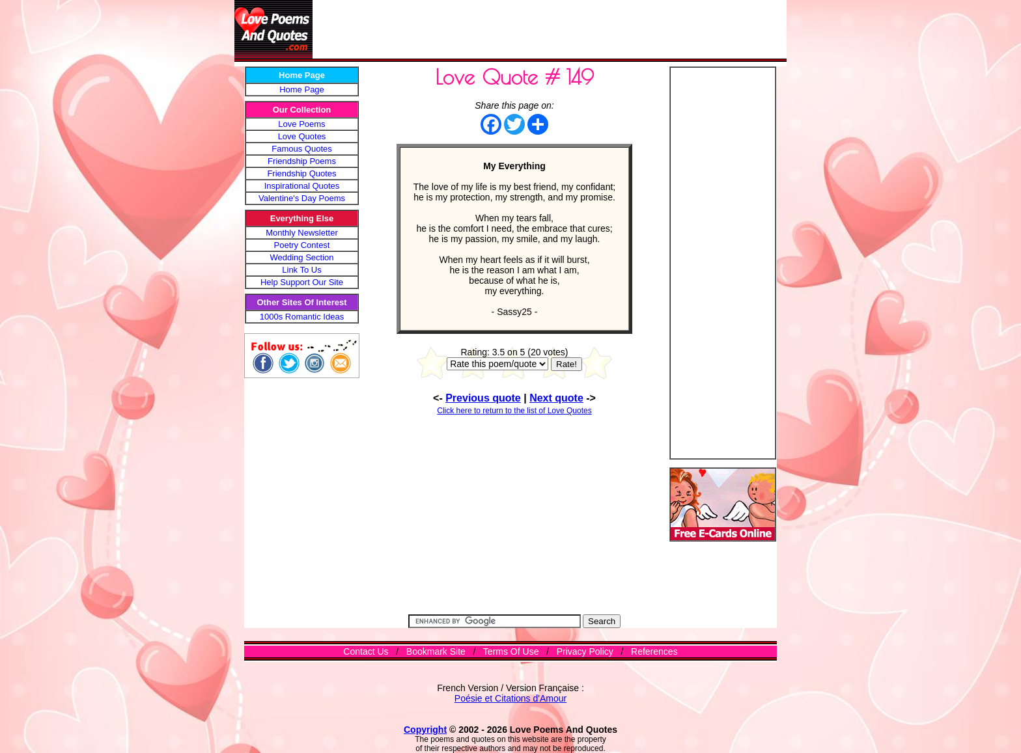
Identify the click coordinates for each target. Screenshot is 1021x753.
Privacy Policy (585, 651)
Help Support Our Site (301, 282)
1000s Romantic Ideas (302, 317)
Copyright (425, 729)
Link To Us (301, 270)
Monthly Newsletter (302, 233)
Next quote (556, 398)
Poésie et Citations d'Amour (510, 698)
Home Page (301, 89)
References (654, 651)
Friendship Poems (302, 161)
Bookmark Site (436, 651)
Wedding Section (301, 257)
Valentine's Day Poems (302, 198)
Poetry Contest (302, 245)
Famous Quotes (302, 149)
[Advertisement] (550, 29)
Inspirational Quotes (302, 186)
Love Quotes (302, 136)
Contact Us (365, 651)
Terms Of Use (511, 651)
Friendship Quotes (301, 173)
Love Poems (301, 124)
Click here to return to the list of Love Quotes (514, 410)
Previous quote (483, 398)
